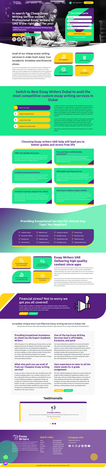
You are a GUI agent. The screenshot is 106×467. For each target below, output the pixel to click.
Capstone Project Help (58, 446)
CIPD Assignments (57, 440)
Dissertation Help (57, 450)
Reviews (57, 3)
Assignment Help (57, 451)
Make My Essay (79, 34)
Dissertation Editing (57, 448)
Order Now (88, 2)
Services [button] (48, 3)
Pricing (41, 3)
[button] (50, 423)
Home (27, 3)
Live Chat (23, 313)
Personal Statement (57, 453)
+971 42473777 (75, 3)
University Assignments (58, 444)
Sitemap (42, 451)
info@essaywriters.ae (74, 440)
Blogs (64, 3)
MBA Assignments (57, 442)
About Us (34, 3)
